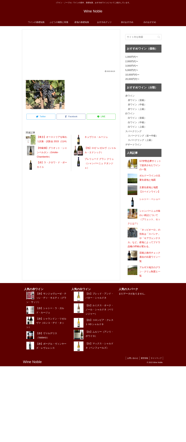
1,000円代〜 (131, 57)
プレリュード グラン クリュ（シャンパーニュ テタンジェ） (99, 163)
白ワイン (130, 113)
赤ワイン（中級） (137, 104)
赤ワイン (130, 95)
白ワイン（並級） (137, 118)
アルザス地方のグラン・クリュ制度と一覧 (149, 271)
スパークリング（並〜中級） (143, 135)
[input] (143, 37)
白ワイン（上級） (137, 126)
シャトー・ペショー (149, 199)
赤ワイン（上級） (137, 109)
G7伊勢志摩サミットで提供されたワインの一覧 (150, 165)
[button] (159, 37)
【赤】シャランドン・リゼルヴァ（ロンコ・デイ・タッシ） (46, 322)
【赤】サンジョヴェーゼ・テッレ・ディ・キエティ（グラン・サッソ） (46, 297)
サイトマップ (156, 358)
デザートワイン (133, 144)
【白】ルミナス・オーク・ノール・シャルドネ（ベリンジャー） (99, 309)
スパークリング (133, 131)
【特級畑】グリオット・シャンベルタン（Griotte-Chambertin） (52, 152)
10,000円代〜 (132, 74)
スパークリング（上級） (140, 140)
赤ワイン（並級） (137, 100)
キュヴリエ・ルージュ (96, 137)
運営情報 (144, 358)
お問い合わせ (132, 358)
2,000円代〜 (131, 61)
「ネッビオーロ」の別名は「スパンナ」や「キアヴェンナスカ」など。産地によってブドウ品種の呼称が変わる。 (144, 238)
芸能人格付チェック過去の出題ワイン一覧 (149, 257)
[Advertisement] (71, 51)
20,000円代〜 (132, 79)
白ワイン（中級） (137, 122)
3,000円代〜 (131, 65)
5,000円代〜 (131, 70)
